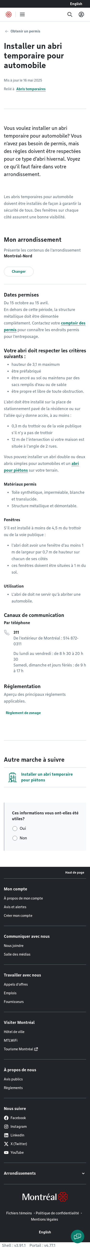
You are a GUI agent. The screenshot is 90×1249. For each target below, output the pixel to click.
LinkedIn (14, 1135)
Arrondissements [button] (20, 1173)
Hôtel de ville (14, 1032)
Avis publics (13, 1079)
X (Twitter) (15, 1143)
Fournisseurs (14, 1002)
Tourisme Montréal (18, 1049)
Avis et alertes (15, 907)
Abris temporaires (31, 89)
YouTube (14, 1152)
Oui (23, 828)
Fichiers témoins (19, 1213)
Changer (19, 271)
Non (23, 838)
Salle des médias (17, 954)
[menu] (22, 14)
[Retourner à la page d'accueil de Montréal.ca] (8, 14)
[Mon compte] (81, 14)
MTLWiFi (11, 1040)
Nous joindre (14, 946)
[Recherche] (70, 14)
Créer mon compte (18, 916)
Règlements (13, 1088)
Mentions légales (44, 1219)
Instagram (15, 1126)
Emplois (10, 993)
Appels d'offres (16, 984)
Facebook (15, 1118)
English (76, 4)
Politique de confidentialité (57, 1213)
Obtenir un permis (25, 31)
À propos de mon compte (23, 898)
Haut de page (74, 872)
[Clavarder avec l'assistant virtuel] (77, 1236)
